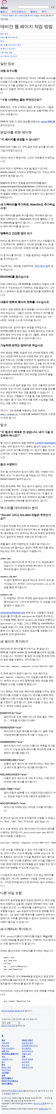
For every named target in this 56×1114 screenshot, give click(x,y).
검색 (3, 1075)
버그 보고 (25, 1065)
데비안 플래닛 (7, 1084)
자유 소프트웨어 (7, 1048)
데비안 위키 (6, 1070)
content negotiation (46, 443)
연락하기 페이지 (17, 1091)
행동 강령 (5, 1046)
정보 (3, 1040)
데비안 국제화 (27, 1059)
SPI (22, 1103)
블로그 (3, 11)
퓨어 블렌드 (26, 1048)
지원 (23, 1056)
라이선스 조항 (39, 1103)
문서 (3, 1065)
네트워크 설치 (27, 1043)
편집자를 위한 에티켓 (8, 37)
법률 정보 (5, 1051)
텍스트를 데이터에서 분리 (10, 45)
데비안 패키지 (27, 1051)
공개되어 (7, 1093)
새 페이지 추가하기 (8, 49)
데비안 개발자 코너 (10, 15)
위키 (44, 11)
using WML (47, 121)
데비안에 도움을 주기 (10, 1054)
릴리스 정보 (6, 1067)
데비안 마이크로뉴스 (9, 1081)
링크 (2, 41)
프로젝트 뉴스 (7, 1059)
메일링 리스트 (27, 1067)
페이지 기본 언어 (8, 1026)
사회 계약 (5, 1043)
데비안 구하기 (27, 1040)
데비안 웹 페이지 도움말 (29, 15)
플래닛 (33, 11)
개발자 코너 (26, 1054)
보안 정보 (25, 1062)
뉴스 (3, 1056)
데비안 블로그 (7, 1078)
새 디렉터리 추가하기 (8, 56)
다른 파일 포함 (6, 52)
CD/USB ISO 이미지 (30, 1046)
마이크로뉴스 (19, 11)
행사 (3, 1062)
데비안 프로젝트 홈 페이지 (12, 1011)
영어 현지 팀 (41, 266)
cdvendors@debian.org (12, 612)
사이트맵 (5, 1073)
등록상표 (42, 1109)
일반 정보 (4, 34)
